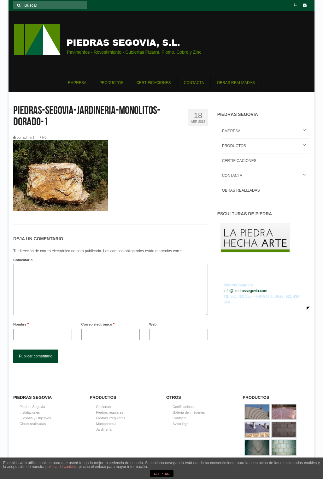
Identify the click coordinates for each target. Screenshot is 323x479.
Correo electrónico (98, 324)
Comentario (22, 260)
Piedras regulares (109, 412)
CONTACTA (232, 175)
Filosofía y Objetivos (35, 418)
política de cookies (61, 466)
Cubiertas (103, 407)
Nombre (21, 324)
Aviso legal (181, 424)
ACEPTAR (161, 474)
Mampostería (106, 424)
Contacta (179, 418)
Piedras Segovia (32, 407)
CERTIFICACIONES (239, 161)
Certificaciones (184, 407)
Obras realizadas (33, 424)
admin (27, 137)
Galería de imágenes (189, 412)
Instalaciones (30, 412)
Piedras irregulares (111, 418)
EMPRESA (231, 131)
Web (152, 324)
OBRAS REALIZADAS (241, 190)
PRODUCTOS (234, 146)
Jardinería (104, 429)
